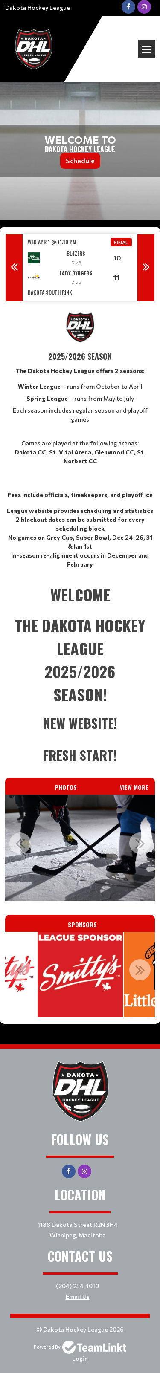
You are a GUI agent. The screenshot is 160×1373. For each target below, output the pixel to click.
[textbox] (80, 440)
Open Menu (146, 49)
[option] (80, 267)
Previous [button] (14, 267)
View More (134, 787)
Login (80, 1358)
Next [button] (145, 267)
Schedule (80, 160)
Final (121, 242)
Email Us (78, 1296)
